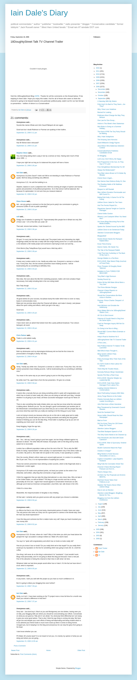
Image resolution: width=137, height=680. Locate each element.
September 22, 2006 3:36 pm (26, 229)
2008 (98, 80)
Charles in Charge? (104, 451)
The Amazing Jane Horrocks (107, 140)
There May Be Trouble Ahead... (108, 369)
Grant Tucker (102, 548)
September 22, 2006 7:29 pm (26, 586)
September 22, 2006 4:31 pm (26, 341)
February (101, 522)
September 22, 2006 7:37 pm (26, 601)
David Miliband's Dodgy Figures (108, 143)
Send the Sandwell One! (105, 412)
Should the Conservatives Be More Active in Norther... (109, 296)
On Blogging (101, 156)
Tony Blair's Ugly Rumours (106, 276)
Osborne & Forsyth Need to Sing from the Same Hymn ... (110, 319)
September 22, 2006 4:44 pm (26, 356)
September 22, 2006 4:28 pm (26, 328)
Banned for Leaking (104, 112)
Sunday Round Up (103, 279)
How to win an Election (105, 490)
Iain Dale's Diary (39, 12)
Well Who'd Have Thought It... (107, 351)
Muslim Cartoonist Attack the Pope (109, 448)
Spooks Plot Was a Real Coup (108, 375)
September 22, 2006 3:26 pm (26, 165)
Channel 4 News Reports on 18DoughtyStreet (107, 291)
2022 (98, 68)
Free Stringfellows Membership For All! (111, 167)
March (100, 519)
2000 (98, 539)
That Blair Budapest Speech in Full (109, 431)
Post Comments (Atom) (28, 654)
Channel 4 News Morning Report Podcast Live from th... (108, 468)
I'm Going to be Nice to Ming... (108, 328)
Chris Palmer (21, 335)
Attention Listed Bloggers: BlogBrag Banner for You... (109, 494)
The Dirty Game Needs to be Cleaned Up (111, 435)
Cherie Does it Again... (105, 178)
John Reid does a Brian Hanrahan (109, 404)
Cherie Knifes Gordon (105, 214)
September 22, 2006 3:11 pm (26, 133)
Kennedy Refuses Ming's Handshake (110, 372)
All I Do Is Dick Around (105, 315)
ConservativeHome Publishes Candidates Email (107, 152)
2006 (98, 87)
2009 (98, 77)
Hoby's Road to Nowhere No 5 (108, 337)
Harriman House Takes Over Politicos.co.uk (107, 481)
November (102, 92)
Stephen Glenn (22, 153)
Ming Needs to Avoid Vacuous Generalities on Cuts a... (107, 455)
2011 (98, 71)
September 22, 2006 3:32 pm (26, 194)
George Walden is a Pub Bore (107, 258)
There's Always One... (105, 472)
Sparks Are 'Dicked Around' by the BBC (111, 226)
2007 (98, 83)
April (99, 516)
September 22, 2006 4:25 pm (26, 313)
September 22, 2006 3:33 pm (26, 209)
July (99, 507)
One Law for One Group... (106, 120)
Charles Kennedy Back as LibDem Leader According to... (109, 400)
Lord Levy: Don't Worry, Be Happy (109, 159)
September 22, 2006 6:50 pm (26, 500)
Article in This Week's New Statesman (110, 123)
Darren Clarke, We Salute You (108, 247)
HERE (37, 96)
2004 (98, 532)
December (102, 89)
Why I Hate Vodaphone (105, 137)
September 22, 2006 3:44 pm (26, 269)
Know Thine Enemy (104, 244)
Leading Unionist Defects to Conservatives (107, 389)
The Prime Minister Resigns (107, 287)
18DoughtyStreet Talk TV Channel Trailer (111, 340)
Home (48, 650)
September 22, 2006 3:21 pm (26, 146)
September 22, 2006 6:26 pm (26, 429)
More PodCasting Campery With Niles (110, 393)
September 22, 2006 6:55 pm (26, 569)
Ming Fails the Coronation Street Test (110, 464)
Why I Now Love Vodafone (106, 109)
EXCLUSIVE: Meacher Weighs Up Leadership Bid (109, 379)
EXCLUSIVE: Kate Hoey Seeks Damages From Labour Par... (108, 384)
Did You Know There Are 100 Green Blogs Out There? (110, 424)
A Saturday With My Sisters (107, 101)
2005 (98, 529)
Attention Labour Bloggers (106, 428)
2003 (98, 536)
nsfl (17, 217)
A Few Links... (102, 343)
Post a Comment (20, 646)
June (100, 510)
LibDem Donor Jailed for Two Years (109, 202)
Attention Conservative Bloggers (108, 233)
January (101, 525)
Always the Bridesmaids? (106, 170)
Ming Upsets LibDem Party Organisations (106, 355)
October (101, 95)
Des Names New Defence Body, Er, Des (111, 181)
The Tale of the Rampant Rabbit (108, 250)
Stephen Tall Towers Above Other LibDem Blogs (109, 486)
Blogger (78, 668)
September (102, 98)
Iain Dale (19, 173)
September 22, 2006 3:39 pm (26, 251)
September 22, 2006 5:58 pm (26, 383)
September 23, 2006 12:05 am (27, 641)
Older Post (81, 650)
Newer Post (15, 650)
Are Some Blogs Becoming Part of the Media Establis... (110, 222)
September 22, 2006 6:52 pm (26, 524)
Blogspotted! (101, 236)
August (100, 504)
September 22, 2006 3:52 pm (26, 289)
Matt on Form (102, 420)
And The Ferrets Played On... (107, 205)
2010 (98, 74)
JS (99, 555)
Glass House (21, 201)
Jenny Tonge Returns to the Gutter (109, 396)
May (99, 513)
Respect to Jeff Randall (105, 189)
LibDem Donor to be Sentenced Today (110, 230)
